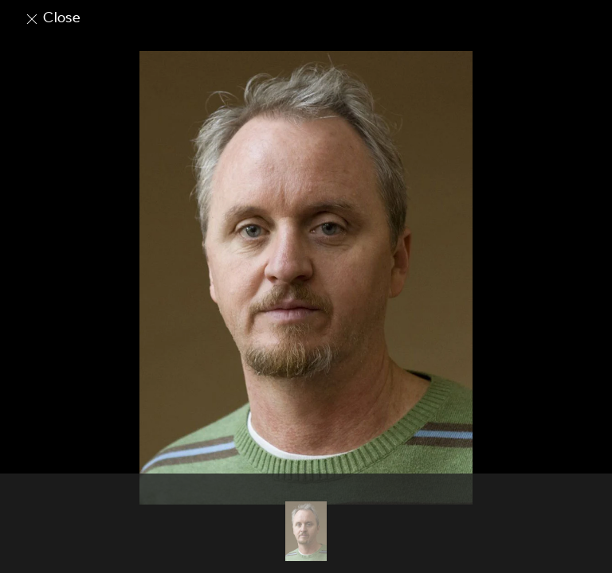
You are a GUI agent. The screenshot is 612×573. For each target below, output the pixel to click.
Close (52, 17)
